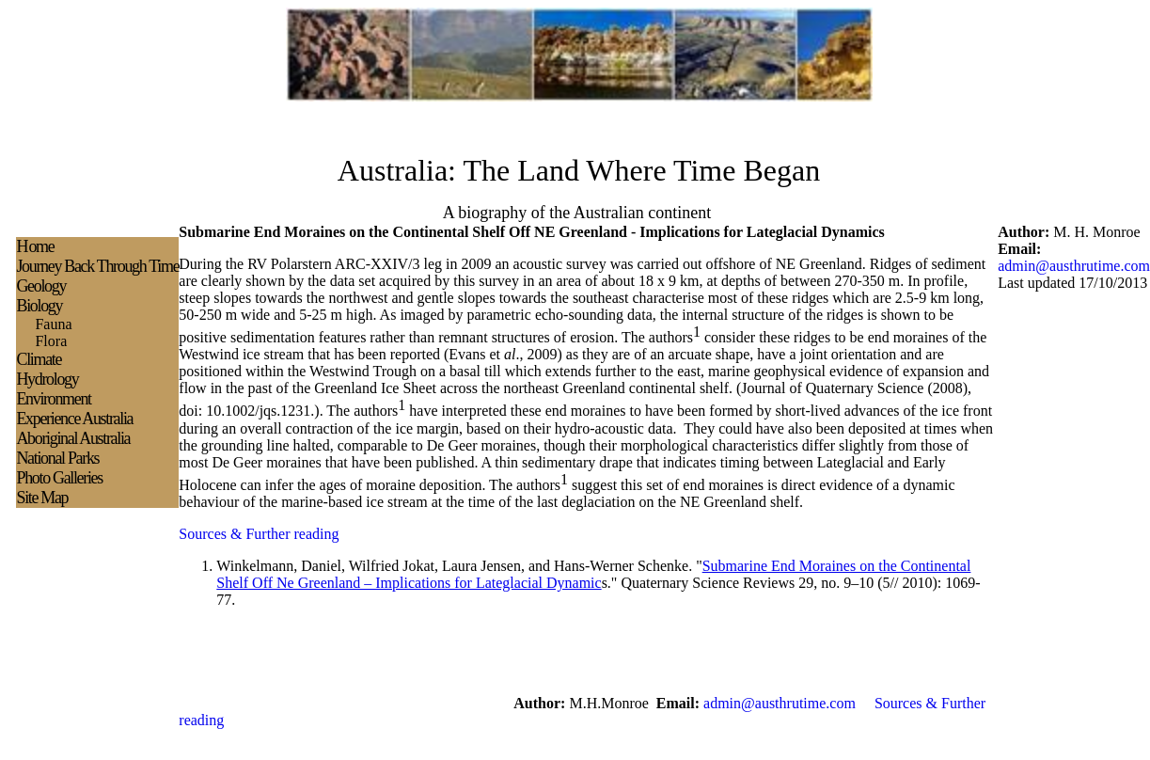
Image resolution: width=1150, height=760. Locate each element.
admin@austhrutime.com (1074, 266)
